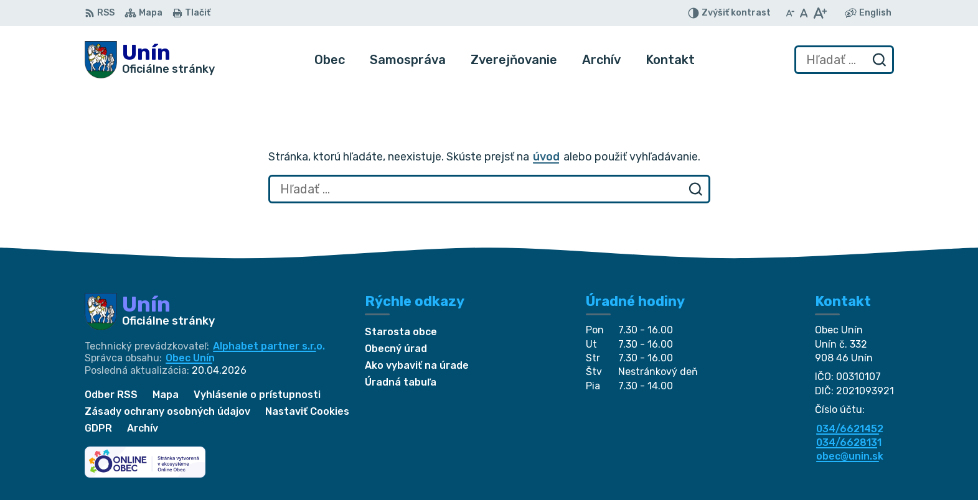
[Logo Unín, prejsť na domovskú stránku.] (150, 59)
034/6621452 (849, 429)
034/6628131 (849, 442)
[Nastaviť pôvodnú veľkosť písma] (804, 13)
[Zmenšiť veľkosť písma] (790, 13)
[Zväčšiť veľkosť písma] (819, 13)
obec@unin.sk (849, 456)
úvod (546, 157)
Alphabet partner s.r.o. (269, 346)
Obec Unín (190, 358)
